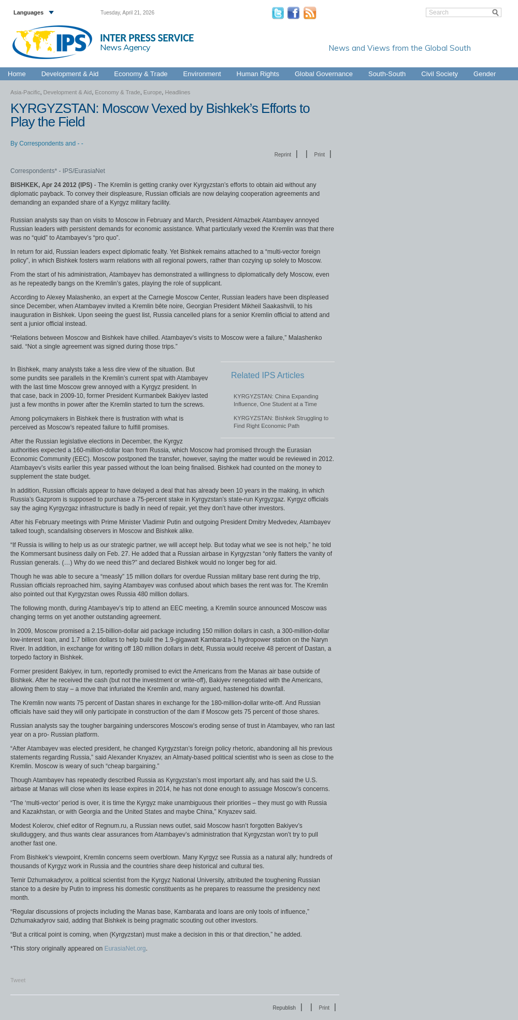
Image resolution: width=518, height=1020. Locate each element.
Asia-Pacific (244, 62)
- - (80, 143)
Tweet (17, 980)
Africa (215, 62)
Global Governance (324, 74)
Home (17, 74)
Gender (484, 74)
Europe (275, 62)
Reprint (283, 154)
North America (467, 62)
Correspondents (41, 143)
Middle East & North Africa (408, 62)
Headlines (177, 92)
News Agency (125, 47)
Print (319, 154)
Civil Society (439, 74)
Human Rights (258, 74)
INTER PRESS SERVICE (147, 38)
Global (499, 62)
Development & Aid (70, 74)
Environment (202, 74)
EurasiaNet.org (125, 948)
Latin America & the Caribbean (329, 62)
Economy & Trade (140, 74)
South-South (387, 74)
